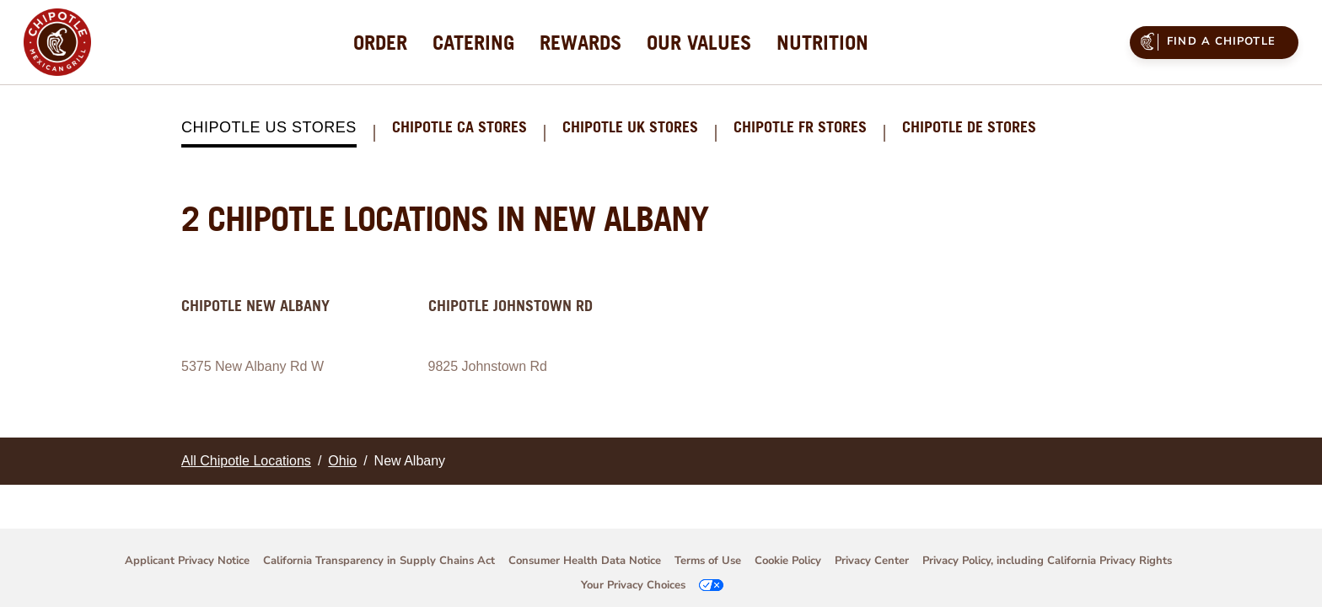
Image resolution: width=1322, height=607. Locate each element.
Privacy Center (872, 560)
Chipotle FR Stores (800, 128)
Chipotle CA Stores (459, 128)
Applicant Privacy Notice (187, 560)
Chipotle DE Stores (969, 128)
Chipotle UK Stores (630, 128)
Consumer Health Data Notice (584, 560)
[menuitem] (380, 42)
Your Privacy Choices (633, 585)
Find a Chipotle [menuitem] (1206, 41)
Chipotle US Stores (269, 127)
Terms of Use (707, 560)
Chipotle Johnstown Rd (510, 305)
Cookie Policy (788, 560)
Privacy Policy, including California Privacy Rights (1047, 560)
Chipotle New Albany (255, 305)
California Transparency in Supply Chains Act (379, 560)
